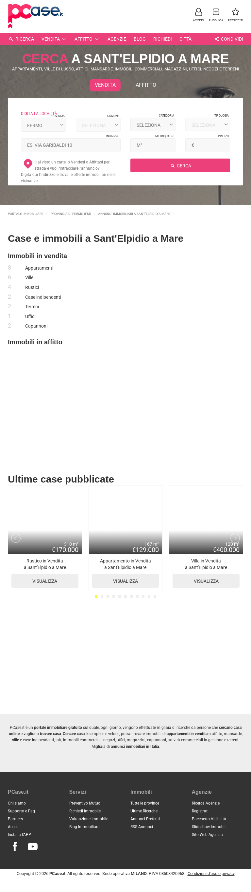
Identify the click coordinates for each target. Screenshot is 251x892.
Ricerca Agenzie (206, 803)
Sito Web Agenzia (207, 834)
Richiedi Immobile (85, 811)
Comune (113, 116)
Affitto (87, 39)
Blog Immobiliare (84, 827)
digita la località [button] (39, 113)
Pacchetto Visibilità (209, 819)
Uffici (30, 316)
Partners (15, 819)
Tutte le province (144, 803)
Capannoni (36, 326)
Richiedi (162, 39)
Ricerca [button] (21, 39)
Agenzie (117, 39)
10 (149, 596)
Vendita (54, 39)
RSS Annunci (141, 827)
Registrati (200, 811)
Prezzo (223, 136)
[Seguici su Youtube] (33, 847)
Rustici (32, 287)
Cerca (180, 165)
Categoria (166, 115)
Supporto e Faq (21, 811)
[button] (198, 15)
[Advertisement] (125, 411)
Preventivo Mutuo (84, 803)
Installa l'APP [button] (19, 834)
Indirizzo (112, 136)
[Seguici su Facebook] (15, 847)
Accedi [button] (14, 827)
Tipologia (221, 115)
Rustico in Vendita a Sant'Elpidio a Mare (44, 573)
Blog (140, 39)
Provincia (57, 116)
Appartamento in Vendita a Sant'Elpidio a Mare (125, 573)
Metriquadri (164, 136)
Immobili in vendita (37, 255)
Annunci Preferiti (145, 819)
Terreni (32, 306)
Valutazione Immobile (88, 819)
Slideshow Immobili (209, 827)
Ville (29, 277)
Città (185, 39)
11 (155, 596)
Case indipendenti (43, 297)
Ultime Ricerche (144, 811)
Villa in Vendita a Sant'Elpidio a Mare (206, 573)
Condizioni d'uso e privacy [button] (211, 873)
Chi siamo (17, 803)
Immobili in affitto (35, 342)
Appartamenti (39, 268)
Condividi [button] (228, 39)
